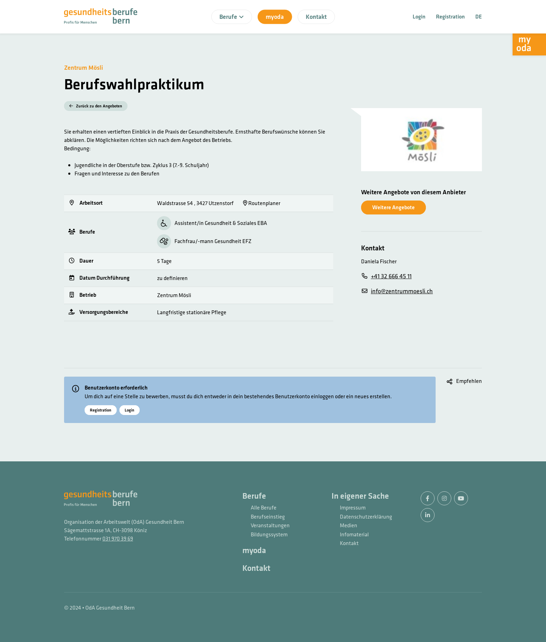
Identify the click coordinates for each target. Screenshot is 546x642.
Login (419, 16)
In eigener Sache (360, 496)
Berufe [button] (231, 17)
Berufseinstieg (268, 517)
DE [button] (478, 16)
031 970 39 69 (117, 539)
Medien (348, 525)
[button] (464, 381)
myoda (275, 17)
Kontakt (316, 17)
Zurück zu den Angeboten (95, 106)
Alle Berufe (263, 508)
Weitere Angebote (393, 207)
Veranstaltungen (270, 525)
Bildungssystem (269, 534)
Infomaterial (354, 534)
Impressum (353, 508)
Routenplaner (261, 203)
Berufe (254, 496)
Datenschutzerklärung (366, 517)
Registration (450, 16)
